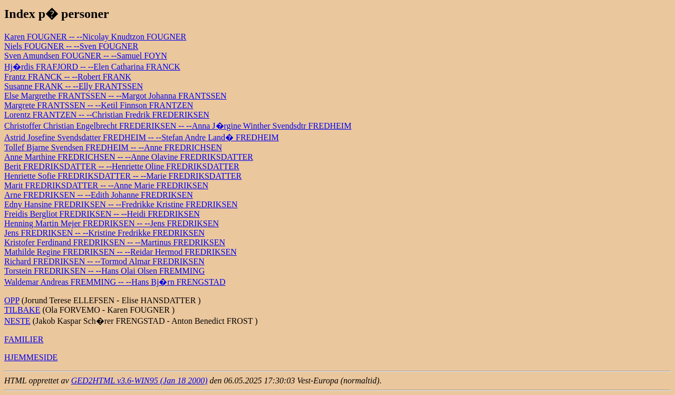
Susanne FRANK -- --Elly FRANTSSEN (73, 86)
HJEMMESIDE (30, 357)
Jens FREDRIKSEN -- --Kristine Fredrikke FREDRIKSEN (104, 232)
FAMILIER (23, 339)
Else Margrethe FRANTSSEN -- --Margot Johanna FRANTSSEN (115, 95)
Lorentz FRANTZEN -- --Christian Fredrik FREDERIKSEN (106, 114)
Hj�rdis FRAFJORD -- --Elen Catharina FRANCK (92, 66)
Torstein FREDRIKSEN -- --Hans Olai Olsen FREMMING (104, 270)
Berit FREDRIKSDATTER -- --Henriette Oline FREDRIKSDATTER (121, 166)
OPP (12, 300)
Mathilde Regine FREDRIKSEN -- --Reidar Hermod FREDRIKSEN (120, 251)
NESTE (17, 320)
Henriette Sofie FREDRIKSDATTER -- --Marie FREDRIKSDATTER (123, 175)
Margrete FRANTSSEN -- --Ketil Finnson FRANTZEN (98, 105)
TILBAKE (22, 309)
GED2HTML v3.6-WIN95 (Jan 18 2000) (139, 380)
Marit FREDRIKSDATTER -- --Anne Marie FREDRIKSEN (106, 185)
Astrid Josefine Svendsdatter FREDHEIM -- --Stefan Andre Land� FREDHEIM (141, 137)
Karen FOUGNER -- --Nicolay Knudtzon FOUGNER (95, 36)
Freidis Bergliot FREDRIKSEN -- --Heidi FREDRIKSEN (102, 213)
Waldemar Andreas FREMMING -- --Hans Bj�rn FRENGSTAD (115, 281)
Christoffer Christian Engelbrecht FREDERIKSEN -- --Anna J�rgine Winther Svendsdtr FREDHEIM (177, 125)
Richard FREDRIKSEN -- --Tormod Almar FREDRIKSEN (104, 261)
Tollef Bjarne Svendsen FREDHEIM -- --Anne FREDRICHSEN (113, 147)
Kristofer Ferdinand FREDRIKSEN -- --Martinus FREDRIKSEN (114, 242)
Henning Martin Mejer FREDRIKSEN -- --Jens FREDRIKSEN (111, 223)
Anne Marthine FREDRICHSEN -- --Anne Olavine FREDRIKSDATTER (128, 156)
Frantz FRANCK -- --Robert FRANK (67, 76)
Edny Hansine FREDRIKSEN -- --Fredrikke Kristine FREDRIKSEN (121, 204)
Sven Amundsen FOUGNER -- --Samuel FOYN (85, 55)
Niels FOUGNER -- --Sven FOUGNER (71, 46)
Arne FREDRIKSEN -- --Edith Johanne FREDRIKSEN (98, 194)
